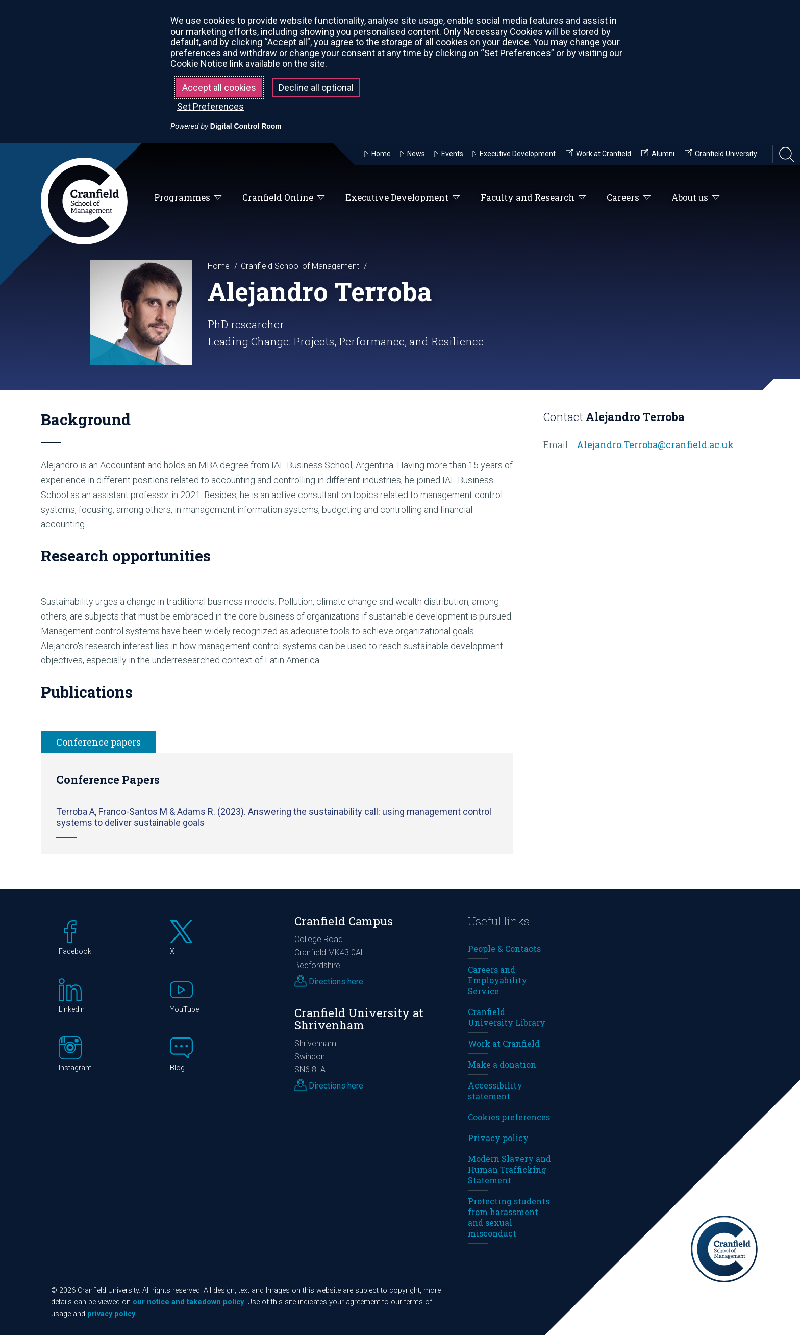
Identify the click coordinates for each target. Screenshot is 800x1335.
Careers (629, 197)
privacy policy (111, 1313)
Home (219, 266)
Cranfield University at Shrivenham (358, 1019)
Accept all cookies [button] (219, 87)
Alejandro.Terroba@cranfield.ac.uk (655, 444)
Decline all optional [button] (316, 87)
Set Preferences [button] (210, 106)
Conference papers (98, 742)
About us (695, 197)
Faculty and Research (533, 197)
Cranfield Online (283, 197)
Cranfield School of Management (300, 266)
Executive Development (402, 197)
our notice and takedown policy (188, 1302)
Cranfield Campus (343, 920)
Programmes (188, 197)
